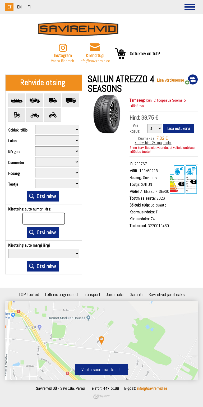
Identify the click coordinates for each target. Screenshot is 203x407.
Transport (91, 294)
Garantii (136, 294)
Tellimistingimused (61, 294)
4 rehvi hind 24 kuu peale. (153, 143)
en (19, 7)
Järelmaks (115, 294)
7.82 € (162, 138)
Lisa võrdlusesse (170, 80)
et (9, 7)
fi (28, 7)
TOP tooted (29, 294)
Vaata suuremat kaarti (101, 369)
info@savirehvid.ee (95, 61)
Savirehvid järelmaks (167, 294)
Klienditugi (95, 55)
